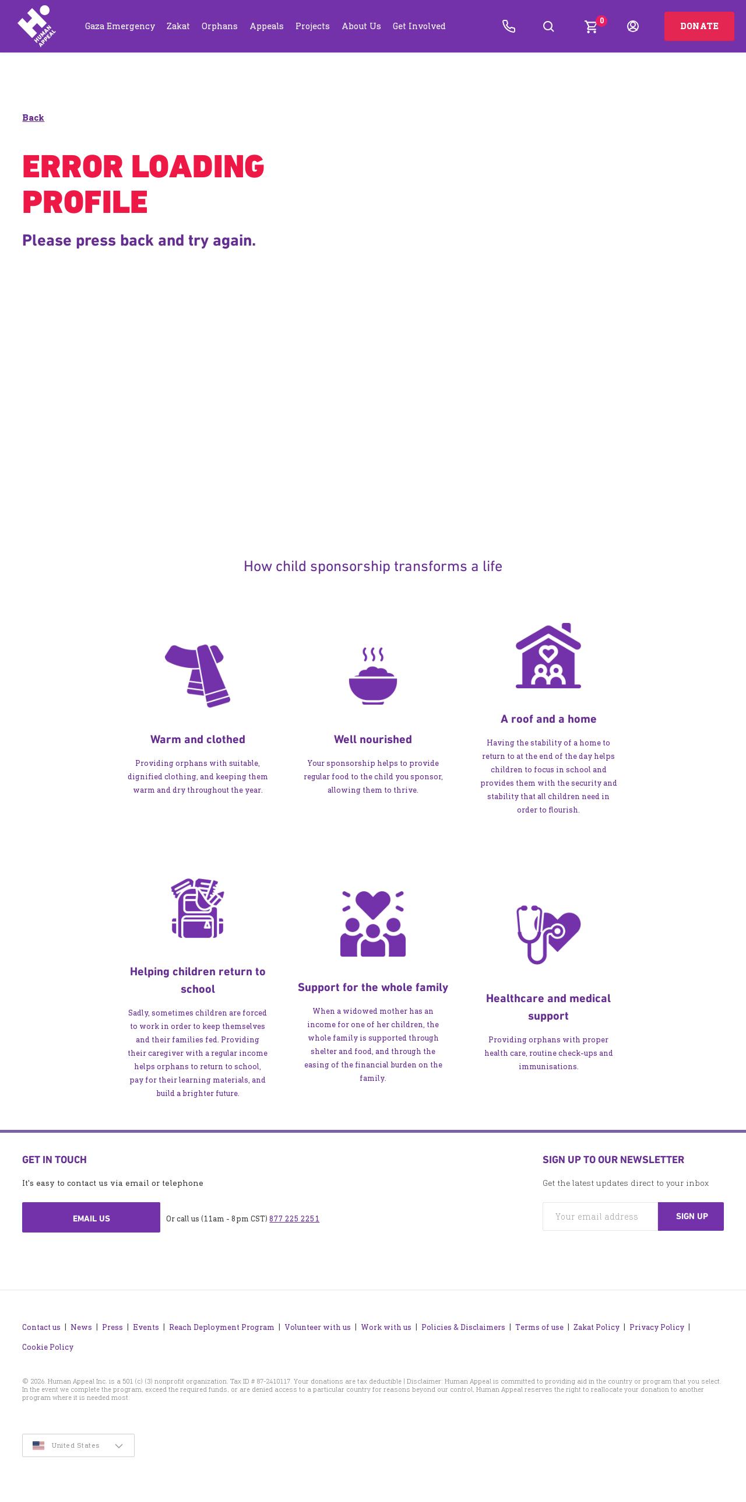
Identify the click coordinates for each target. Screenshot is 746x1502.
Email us (91, 1219)
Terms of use (539, 1324)
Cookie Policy (47, 1344)
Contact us (41, 1324)
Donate (699, 25)
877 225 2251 (294, 1219)
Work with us (386, 1324)
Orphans (220, 25)
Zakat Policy (596, 1324)
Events (146, 1324)
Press (112, 1324)
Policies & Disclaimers (463, 1324)
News (81, 1324)
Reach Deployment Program (222, 1324)
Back (33, 118)
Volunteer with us (317, 1324)
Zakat (178, 25)
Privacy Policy (656, 1324)
